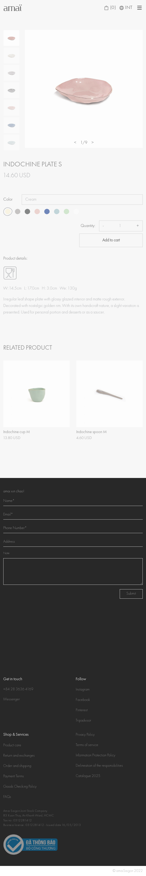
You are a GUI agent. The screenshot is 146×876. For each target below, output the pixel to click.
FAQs (7, 797)
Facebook (83, 700)
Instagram (83, 690)
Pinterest (82, 710)
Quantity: (88, 226)
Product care (12, 745)
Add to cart (111, 240)
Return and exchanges (19, 756)
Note (6, 553)
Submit (131, 594)
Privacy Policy (85, 735)
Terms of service (87, 745)
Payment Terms (13, 776)
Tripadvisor (83, 721)
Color (7, 199)
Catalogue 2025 (88, 776)
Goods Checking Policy (20, 787)
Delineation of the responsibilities (99, 766)
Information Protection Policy (95, 755)
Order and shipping (17, 766)
